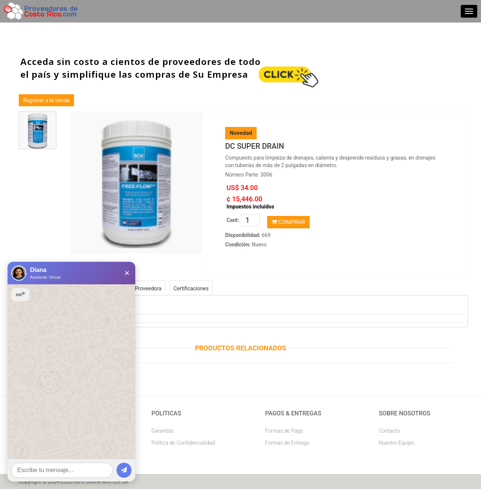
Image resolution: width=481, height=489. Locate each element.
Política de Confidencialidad (183, 443)
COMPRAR (288, 222)
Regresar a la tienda (46, 100)
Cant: (233, 220)
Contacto (389, 431)
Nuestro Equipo (396, 443)
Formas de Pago (284, 431)
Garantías (162, 431)
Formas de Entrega (287, 443)
